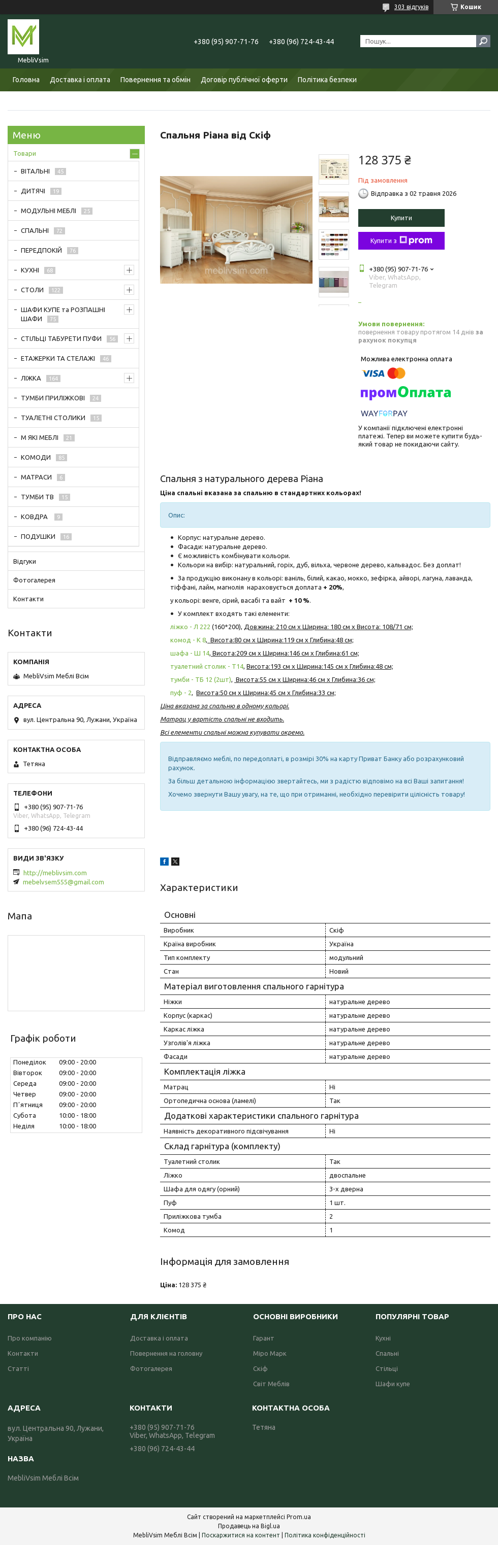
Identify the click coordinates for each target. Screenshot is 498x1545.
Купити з (401, 240)
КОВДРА (35, 516)
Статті (18, 1368)
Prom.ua (299, 1517)
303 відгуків (411, 7)
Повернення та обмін (155, 80)
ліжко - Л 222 (190, 626)
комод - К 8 (188, 639)
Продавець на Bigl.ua (249, 1526)
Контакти (28, 598)
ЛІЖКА (31, 378)
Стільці (387, 1368)
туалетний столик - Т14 (206, 666)
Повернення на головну (166, 1353)
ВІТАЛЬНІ (35, 171)
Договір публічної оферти (244, 80)
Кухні (383, 1338)
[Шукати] (483, 41)
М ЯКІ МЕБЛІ (39, 437)
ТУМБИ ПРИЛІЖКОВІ (53, 397)
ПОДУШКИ (38, 536)
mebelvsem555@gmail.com (63, 881)
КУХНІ (30, 269)
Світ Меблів (271, 1383)
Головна (26, 80)
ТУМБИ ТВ (37, 496)
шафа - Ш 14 (189, 653)
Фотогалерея (34, 579)
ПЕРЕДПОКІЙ (41, 250)
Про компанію (30, 1338)
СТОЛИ (32, 289)
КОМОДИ (36, 457)
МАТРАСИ (36, 476)
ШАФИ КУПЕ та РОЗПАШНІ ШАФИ (63, 314)
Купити (401, 217)
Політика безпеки (327, 80)
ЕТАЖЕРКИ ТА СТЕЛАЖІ (58, 358)
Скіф (260, 1368)
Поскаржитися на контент (241, 1535)
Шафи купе (393, 1383)
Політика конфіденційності (325, 1535)
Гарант (263, 1338)
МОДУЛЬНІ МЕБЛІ (48, 210)
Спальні (387, 1353)
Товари (24, 153)
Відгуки (24, 561)
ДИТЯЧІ (33, 190)
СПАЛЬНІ (35, 230)
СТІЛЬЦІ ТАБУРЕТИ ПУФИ (61, 338)
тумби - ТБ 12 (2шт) (200, 679)
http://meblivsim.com (55, 872)
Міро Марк (270, 1353)
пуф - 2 (181, 692)
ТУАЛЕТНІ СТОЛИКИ (53, 417)
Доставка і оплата (80, 80)
